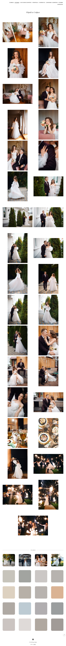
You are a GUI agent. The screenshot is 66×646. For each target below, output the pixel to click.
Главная (11, 2)
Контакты (60, 4)
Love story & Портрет (25, 2)
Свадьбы (17, 2)
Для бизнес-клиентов (51, 2)
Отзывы (61, 2)
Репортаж (35, 2)
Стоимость (42, 2)
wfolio (35, 645)
